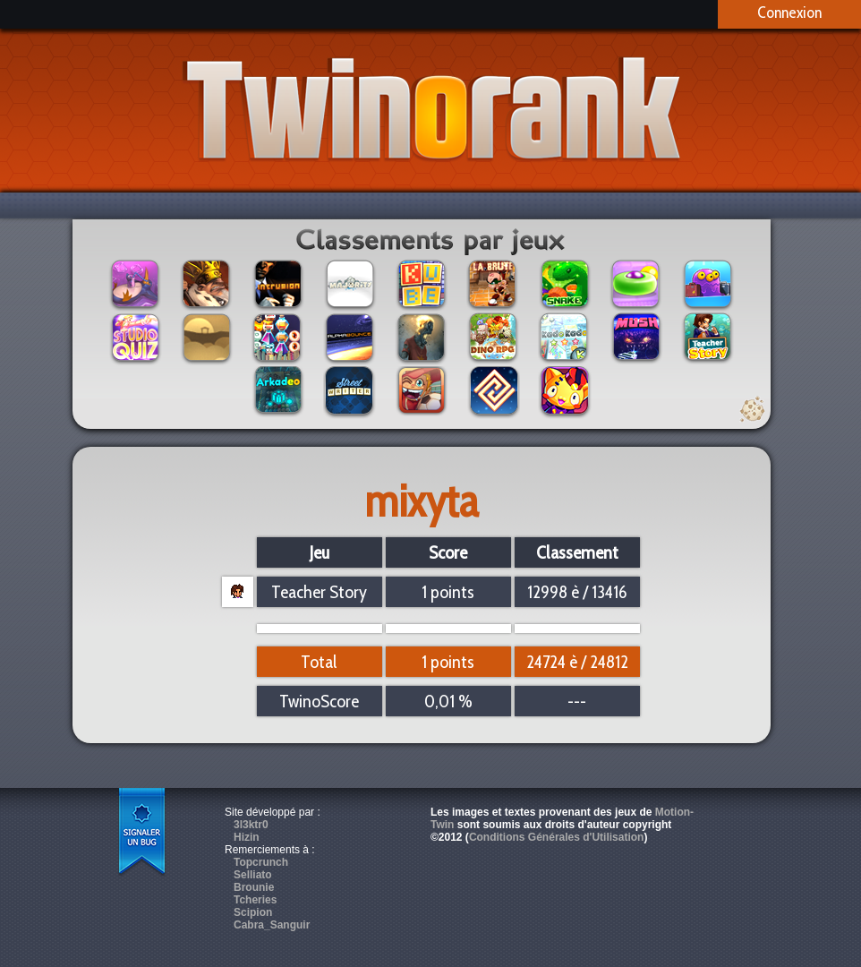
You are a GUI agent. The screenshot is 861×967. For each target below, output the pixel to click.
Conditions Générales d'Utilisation (556, 837)
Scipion (253, 912)
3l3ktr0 (251, 824)
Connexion (789, 12)
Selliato (253, 875)
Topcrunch (261, 862)
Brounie (254, 887)
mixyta (422, 501)
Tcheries (255, 900)
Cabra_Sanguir (272, 925)
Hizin (247, 837)
